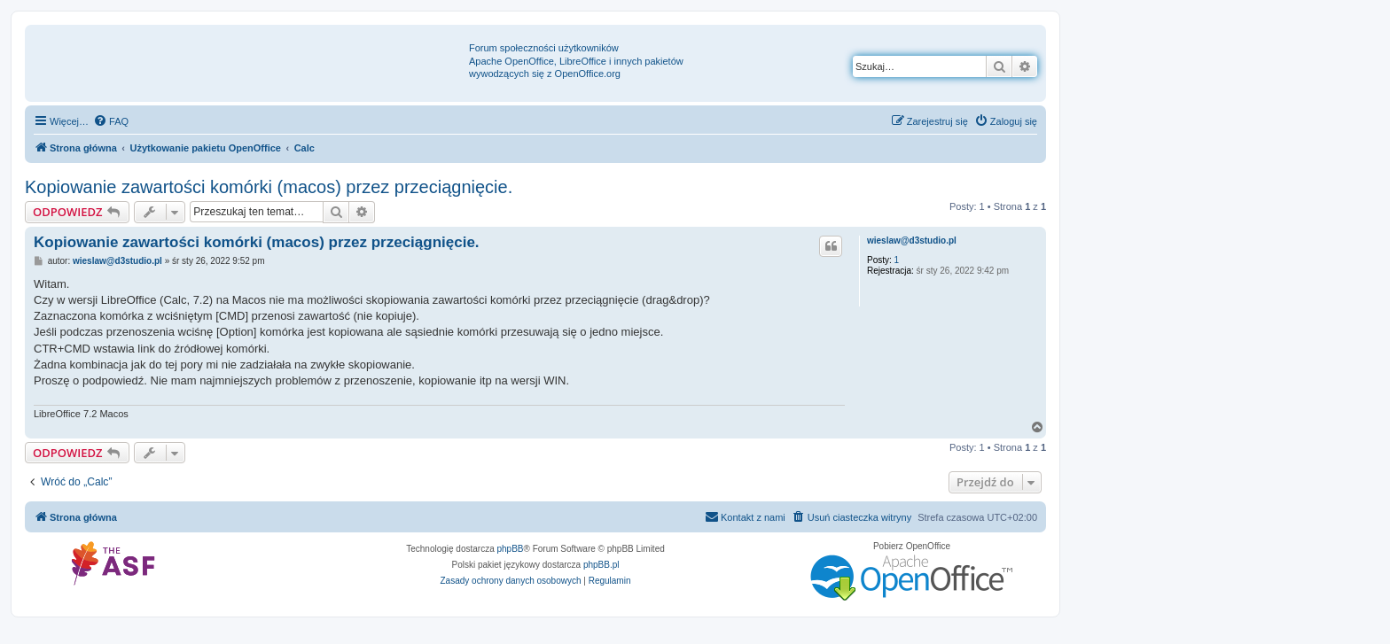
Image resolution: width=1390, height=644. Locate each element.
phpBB (510, 549)
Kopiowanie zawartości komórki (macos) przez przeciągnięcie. (268, 187)
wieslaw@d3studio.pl (912, 240)
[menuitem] (111, 121)
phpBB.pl (601, 565)
